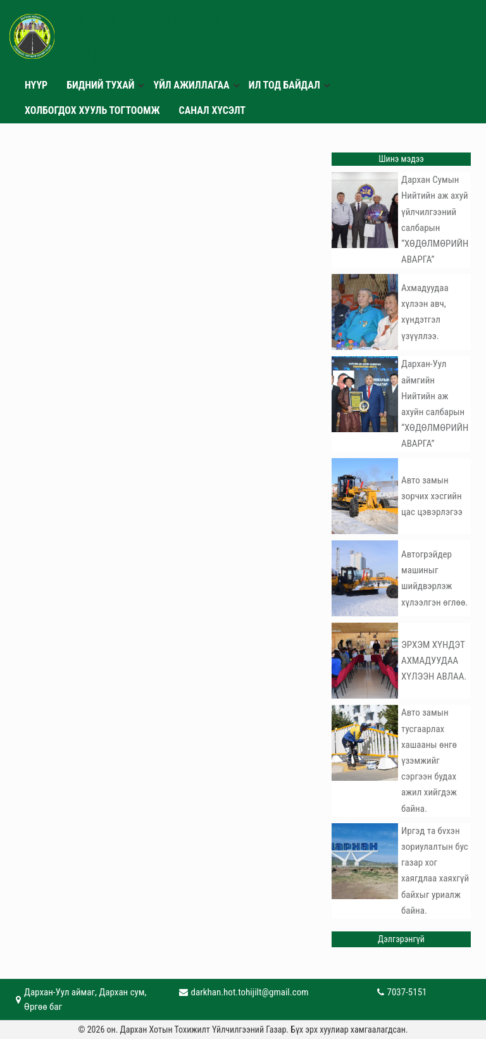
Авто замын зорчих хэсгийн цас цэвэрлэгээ (432, 496)
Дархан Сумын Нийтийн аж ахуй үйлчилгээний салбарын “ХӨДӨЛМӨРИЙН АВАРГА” (434, 219)
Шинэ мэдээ (401, 159)
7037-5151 (407, 992)
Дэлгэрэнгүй (401, 939)
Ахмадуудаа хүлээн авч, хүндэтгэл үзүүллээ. (425, 312)
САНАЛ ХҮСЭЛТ (212, 110)
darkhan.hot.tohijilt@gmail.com (250, 992)
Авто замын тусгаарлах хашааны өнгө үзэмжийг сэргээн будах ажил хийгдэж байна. (429, 760)
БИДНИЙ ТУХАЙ (100, 85)
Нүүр (36, 85)
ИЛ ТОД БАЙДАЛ (284, 85)
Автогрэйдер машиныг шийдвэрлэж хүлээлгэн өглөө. (434, 578)
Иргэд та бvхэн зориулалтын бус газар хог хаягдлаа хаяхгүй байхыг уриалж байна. (435, 870)
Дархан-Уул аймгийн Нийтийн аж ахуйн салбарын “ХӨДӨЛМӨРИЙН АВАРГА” (434, 403)
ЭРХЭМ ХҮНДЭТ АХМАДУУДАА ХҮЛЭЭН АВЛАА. (433, 660)
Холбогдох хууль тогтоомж (92, 110)
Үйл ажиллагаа (191, 85)
